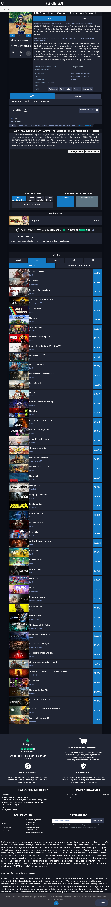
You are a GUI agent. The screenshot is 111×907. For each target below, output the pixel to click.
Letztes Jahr (31, 199)
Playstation (7, 827)
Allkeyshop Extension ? (11, 810)
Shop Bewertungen (33, 827)
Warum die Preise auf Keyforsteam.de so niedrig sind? (24, 800)
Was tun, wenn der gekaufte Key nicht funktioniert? (23, 802)
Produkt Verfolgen (32, 205)
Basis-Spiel (46, 101)
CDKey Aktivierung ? (10, 805)
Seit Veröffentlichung (18, 199)
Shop (69, 797)
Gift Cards (30, 822)
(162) (79, 230)
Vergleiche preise (84, 126)
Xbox (4, 824)
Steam (73, 79)
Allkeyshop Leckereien (35, 832)
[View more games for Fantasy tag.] (77, 90)
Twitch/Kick (72, 795)
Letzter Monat (49, 199)
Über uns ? (6, 795)
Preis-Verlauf (31, 101)
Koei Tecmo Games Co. (80, 73)
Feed (84, 18)
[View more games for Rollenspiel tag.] (53, 90)
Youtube (105, 795)
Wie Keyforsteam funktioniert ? (15, 797)
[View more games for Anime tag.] (69, 90)
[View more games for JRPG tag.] (62, 90)
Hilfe (101, 902)
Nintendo (6, 831)
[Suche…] (55, 9)
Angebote (16, 101)
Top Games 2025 (33, 830)
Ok (56, 903)
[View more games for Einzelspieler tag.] (87, 90)
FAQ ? (4, 807)
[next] (28, 35)
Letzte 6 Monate (40, 199)
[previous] (12, 35)
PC (3, 820)
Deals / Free (31, 825)
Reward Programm (33, 820)
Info (50, 18)
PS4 (52, 83)
